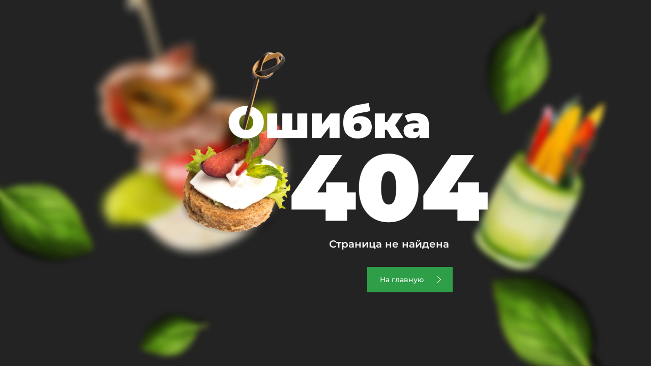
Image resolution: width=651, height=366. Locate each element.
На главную (402, 279)
